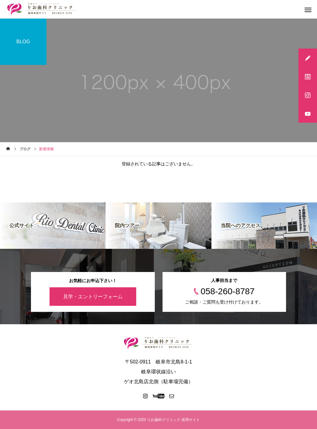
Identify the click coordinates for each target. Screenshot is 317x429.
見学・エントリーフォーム (93, 296)
